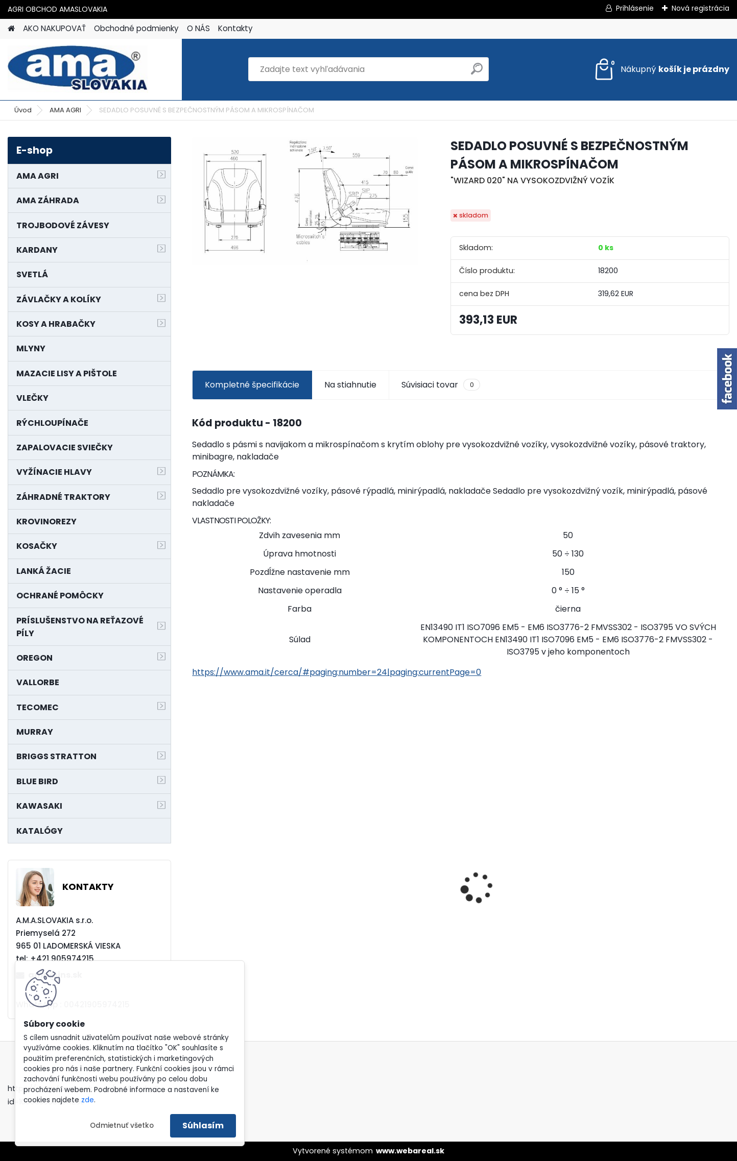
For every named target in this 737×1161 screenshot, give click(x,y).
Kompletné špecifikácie (252, 385)
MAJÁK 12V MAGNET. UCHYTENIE (239, 894)
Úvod (23, 110)
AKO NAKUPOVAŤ (54, 28)
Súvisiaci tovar (440, 385)
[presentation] (197, 870)
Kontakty (235, 28)
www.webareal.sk (410, 1151)
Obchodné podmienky (136, 28)
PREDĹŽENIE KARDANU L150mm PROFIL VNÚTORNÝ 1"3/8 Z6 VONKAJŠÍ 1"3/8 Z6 (388, 863)
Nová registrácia (700, 8)
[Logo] (78, 69)
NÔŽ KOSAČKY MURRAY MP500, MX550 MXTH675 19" (525, 822)
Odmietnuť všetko (122, 1125)
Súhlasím (203, 1125)
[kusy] (356, 970)
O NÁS (198, 28)
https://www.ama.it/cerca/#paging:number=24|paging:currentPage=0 (336, 672)
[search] (477, 73)
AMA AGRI (65, 110)
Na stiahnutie (350, 385)
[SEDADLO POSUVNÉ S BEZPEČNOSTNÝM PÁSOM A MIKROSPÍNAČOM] (304, 202)
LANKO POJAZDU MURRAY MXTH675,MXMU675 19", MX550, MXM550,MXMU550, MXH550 (660, 887)
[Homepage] (11, 29)
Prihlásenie (635, 8)
